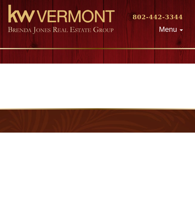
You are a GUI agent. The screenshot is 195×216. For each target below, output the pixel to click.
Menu (168, 29)
